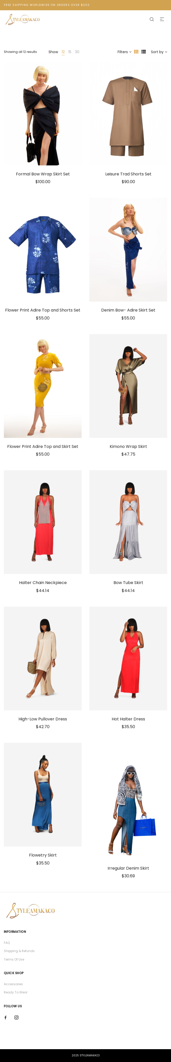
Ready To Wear (15, 992)
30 (77, 51)
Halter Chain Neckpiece (43, 583)
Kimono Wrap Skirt (128, 446)
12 (63, 51)
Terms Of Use (14, 959)
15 (69, 51)
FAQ (7, 943)
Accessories (13, 984)
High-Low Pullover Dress (42, 719)
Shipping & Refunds (19, 951)
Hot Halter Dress (128, 719)
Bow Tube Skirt (128, 583)
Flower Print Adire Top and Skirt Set (42, 446)
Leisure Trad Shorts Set (128, 174)
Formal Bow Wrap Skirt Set (43, 174)
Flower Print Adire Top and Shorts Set (42, 310)
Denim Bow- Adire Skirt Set (128, 310)
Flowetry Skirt (43, 855)
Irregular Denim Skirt (128, 868)
